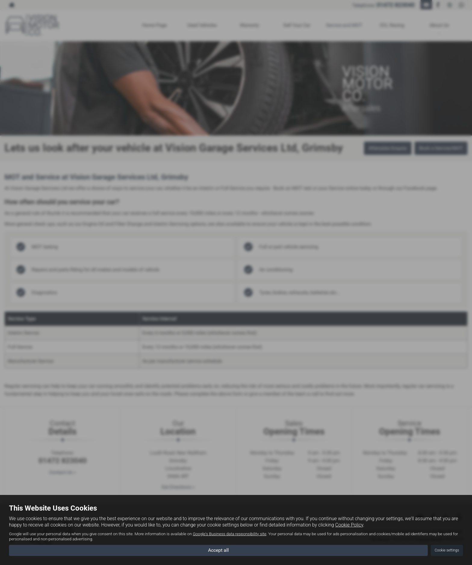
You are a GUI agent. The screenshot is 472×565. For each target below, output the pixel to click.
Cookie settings (447, 550)
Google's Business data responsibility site (229, 533)
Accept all (218, 550)
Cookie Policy (349, 525)
